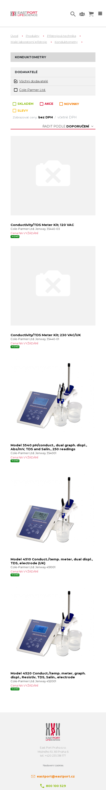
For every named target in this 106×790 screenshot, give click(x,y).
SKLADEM (23, 104)
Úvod (14, 36)
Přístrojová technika (61, 36)
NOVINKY (69, 104)
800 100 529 (56, 786)
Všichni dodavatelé (31, 81)
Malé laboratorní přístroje (29, 42)
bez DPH (46, 117)
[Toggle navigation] (100, 13)
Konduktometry (66, 42)
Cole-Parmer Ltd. (30, 90)
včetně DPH (67, 117)
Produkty (32, 36)
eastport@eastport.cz (56, 776)
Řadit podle (67, 126)
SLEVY (20, 111)
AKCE (47, 104)
